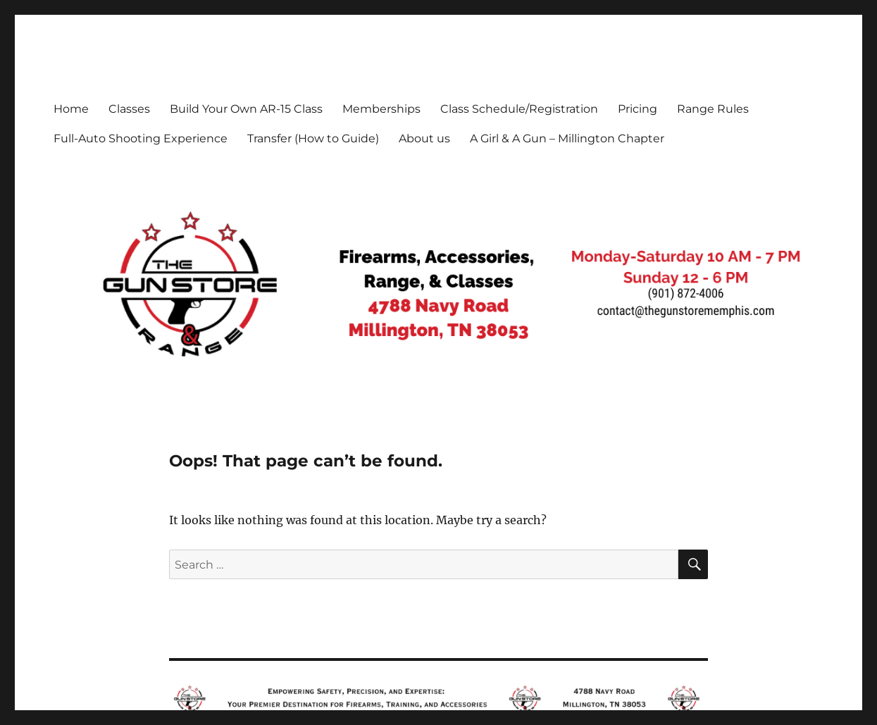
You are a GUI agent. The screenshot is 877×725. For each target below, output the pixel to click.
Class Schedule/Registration (519, 109)
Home (71, 109)
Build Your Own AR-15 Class (246, 109)
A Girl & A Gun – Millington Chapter (567, 138)
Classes (129, 109)
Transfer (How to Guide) (313, 138)
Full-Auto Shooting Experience (141, 138)
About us (424, 138)
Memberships (381, 109)
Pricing (637, 109)
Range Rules (713, 109)
